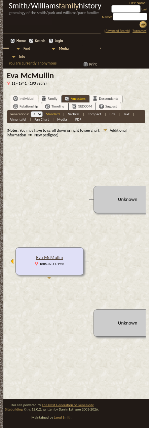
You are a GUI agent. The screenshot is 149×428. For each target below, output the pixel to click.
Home (21, 41)
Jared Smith (62, 417)
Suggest (108, 106)
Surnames (139, 31)
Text (126, 114)
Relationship (25, 106)
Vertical (73, 114)
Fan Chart (42, 119)
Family (50, 98)
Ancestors (75, 98)
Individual (23, 98)
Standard (53, 114)
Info (22, 56)
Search (40, 41)
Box (112, 114)
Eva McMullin (49, 257)
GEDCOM (82, 106)
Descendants (105, 98)
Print (93, 64)
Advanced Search (117, 31)
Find (27, 48)
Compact (94, 114)
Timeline (54, 106)
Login (59, 41)
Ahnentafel (18, 119)
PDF (78, 119)
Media (64, 48)
